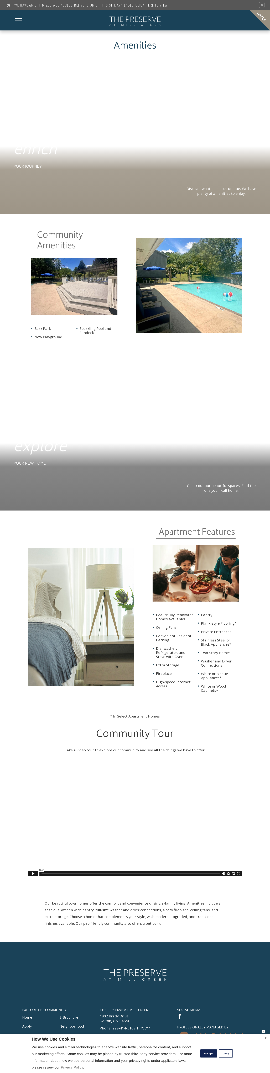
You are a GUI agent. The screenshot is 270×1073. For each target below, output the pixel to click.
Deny (225, 1053)
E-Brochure (68, 1017)
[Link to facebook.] (179, 1016)
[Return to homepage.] (135, 975)
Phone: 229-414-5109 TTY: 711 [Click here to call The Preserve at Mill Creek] (125, 1028)
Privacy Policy (72, 1067)
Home (27, 1017)
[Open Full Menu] (18, 20)
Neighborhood (71, 1026)
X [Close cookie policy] (266, 1038)
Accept (208, 1053)
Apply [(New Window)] (27, 1026)
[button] (261, 5)
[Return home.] (135, 20)
